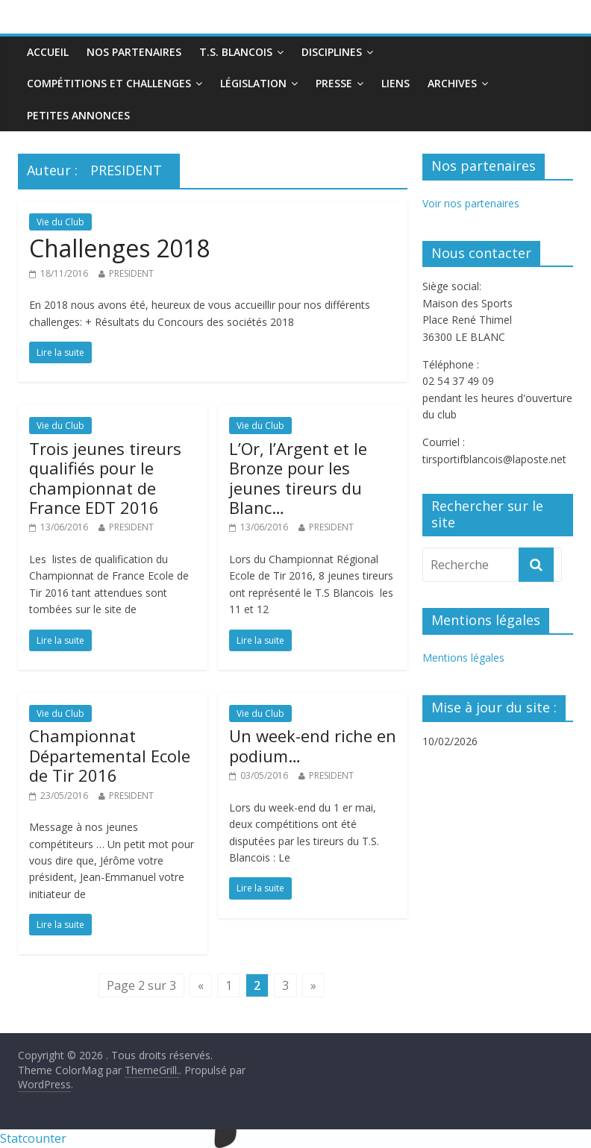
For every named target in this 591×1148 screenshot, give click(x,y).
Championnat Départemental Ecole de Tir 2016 (109, 755)
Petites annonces (78, 115)
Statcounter (33, 1138)
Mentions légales (463, 657)
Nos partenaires (134, 52)
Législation (253, 83)
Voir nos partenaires (470, 203)
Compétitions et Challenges (109, 83)
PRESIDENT (131, 273)
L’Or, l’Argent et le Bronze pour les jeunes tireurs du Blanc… (298, 477)
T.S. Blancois (235, 52)
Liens (395, 83)
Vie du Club (60, 222)
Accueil (48, 52)
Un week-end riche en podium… (312, 745)
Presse (334, 83)
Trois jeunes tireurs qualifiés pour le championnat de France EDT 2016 (105, 477)
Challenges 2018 (119, 248)
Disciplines (331, 52)
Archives (452, 83)
